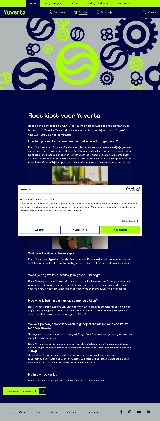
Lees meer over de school (26, 391)
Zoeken (150, 12)
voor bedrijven (74, 412)
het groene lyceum (54, 3)
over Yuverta (123, 3)
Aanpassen (80, 229)
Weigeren (39, 229)
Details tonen (128, 221)
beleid (39, 412)
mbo (74, 3)
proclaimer (94, 412)
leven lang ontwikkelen (97, 3)
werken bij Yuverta (19, 412)
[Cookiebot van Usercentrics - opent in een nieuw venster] (128, 189)
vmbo (33, 3)
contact (54, 412)
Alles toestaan (120, 229)
